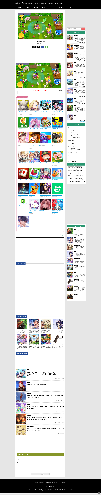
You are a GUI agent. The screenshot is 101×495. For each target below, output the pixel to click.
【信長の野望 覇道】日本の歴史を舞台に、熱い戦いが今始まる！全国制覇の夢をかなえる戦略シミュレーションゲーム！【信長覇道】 (79, 39)
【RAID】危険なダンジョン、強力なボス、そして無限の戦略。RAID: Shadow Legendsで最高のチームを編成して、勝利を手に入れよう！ (79, 109)
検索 (83, 28)
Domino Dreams (55, 179)
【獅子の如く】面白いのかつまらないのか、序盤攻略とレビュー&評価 (79, 297)
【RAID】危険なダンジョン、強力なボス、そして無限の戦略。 (22, 331)
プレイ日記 (75, 178)
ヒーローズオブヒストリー (23, 195)
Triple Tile (31, 179)
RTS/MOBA (36, 7)
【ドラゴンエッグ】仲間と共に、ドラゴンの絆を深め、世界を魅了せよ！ (79, 275)
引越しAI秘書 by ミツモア (22, 128)
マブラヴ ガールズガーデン (34, 128)
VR (79, 173)
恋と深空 (19, 227)
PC (82, 173)
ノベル (71, 155)
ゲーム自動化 (72, 161)
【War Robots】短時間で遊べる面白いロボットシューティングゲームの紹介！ (79, 101)
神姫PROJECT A (32, 162)
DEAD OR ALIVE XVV (75, 149)
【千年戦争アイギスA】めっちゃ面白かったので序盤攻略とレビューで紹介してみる (79, 261)
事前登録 (70, 175)
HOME (19, 7)
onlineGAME (75, 173)
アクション (44, 7)
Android (74, 170)
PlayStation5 (71, 181)
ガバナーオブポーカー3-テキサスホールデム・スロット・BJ (34, 145)
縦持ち (78, 170)
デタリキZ (73, 130)
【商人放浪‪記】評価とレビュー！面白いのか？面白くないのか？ (46, 331)
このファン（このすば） (76, 137)
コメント (18, 462)
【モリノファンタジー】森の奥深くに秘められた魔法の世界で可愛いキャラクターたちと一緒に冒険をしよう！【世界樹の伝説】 (79, 83)
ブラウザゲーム (78, 181)
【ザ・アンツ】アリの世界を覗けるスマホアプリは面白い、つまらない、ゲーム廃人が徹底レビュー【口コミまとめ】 (79, 289)
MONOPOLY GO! (43, 162)
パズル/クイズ (61, 7)
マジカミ (28, 382)
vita (84, 181)
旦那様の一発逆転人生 (22, 144)
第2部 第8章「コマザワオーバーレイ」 (38, 384)
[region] (40, 55)
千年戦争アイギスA (44, 179)
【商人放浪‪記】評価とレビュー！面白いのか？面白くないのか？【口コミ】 (79, 247)
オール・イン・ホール (44, 144)
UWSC (69, 170)
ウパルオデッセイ (43, 128)
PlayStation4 (76, 175)
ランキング (70, 7)
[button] (34, 47)
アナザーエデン (74, 132)
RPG (28, 7)
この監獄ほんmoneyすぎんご (45, 195)
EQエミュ (73, 135)
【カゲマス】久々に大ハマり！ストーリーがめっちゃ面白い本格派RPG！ (79, 118)
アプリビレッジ (20, 2)
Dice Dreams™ (32, 195)
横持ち (69, 173)
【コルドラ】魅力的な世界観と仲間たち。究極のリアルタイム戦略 (34, 346)
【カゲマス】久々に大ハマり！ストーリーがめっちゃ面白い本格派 (57, 331)
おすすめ (71, 158)
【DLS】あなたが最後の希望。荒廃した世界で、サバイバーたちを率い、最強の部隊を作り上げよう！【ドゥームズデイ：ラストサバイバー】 (79, 57)
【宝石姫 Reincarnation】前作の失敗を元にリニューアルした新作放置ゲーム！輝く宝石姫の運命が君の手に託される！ (79, 92)
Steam (81, 175)
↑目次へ (60, 234)
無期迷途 (42, 210)
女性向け (70, 178)
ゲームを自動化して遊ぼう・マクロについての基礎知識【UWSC (57, 346)
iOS (82, 170)
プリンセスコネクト (75, 134)
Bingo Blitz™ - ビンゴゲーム (57, 128)
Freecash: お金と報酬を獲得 (57, 195)
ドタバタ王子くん (43, 111)
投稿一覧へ (82, 121)
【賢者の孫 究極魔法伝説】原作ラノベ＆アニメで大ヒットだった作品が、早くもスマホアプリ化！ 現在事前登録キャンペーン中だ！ (45, 374)
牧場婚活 (28, 404)
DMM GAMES (78, 167)
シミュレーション (53, 7)
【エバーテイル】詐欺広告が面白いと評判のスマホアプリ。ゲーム (34, 331)
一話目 (80, 178)
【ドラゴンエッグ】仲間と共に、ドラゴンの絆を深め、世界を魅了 (46, 346)
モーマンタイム (55, 144)
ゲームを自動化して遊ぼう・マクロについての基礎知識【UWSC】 (79, 281)
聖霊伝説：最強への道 (22, 162)
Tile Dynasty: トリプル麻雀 (23, 179)
